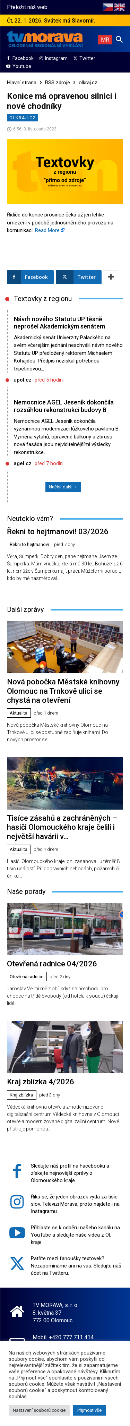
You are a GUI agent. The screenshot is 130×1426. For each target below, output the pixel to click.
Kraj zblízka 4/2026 (40, 1081)
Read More (47, 230)
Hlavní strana (21, 82)
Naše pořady (26, 891)
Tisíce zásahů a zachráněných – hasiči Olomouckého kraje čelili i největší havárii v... (62, 827)
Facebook (23, 58)
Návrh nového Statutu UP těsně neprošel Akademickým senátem (59, 322)
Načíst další (63, 486)
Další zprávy (25, 609)
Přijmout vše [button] (89, 1410)
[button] (119, 39)
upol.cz (23, 380)
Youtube (21, 66)
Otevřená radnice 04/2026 (52, 963)
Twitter (87, 58)
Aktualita (18, 713)
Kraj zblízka (21, 1095)
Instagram (56, 58)
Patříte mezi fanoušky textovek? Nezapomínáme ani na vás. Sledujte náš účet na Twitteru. (76, 1265)
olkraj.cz (88, 82)
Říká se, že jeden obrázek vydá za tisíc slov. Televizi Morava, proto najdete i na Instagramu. (75, 1204)
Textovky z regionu (43, 298)
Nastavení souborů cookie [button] (39, 1410)
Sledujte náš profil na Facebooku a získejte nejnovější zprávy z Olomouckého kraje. (70, 1173)
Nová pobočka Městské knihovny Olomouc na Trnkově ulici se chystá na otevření (63, 691)
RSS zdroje (57, 82)
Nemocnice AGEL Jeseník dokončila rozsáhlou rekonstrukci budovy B (64, 406)
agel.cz (23, 463)
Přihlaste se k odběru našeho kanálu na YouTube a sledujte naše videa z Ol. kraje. (75, 1234)
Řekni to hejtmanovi (29, 544)
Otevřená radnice (26, 976)
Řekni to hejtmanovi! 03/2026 (58, 531)
